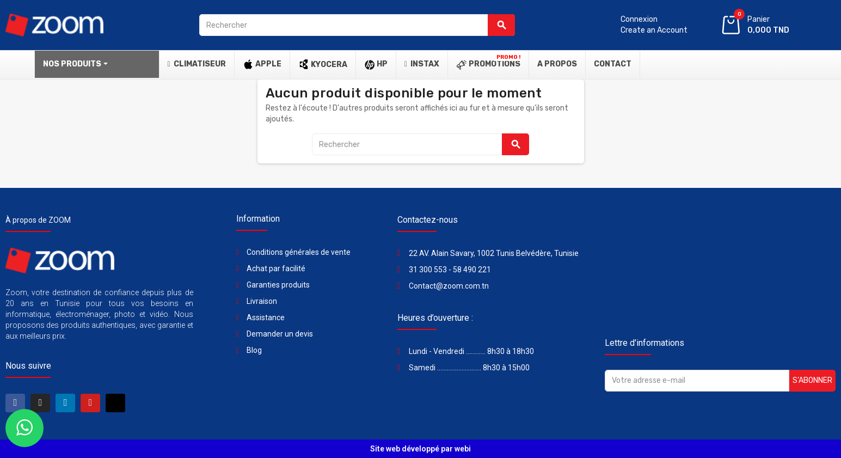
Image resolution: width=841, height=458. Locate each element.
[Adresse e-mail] (697, 381)
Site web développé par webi (420, 448)
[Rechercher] (357, 25)
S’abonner (812, 380)
